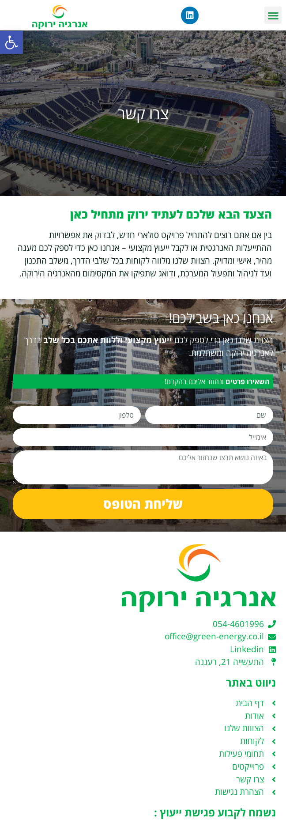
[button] (11, 42)
